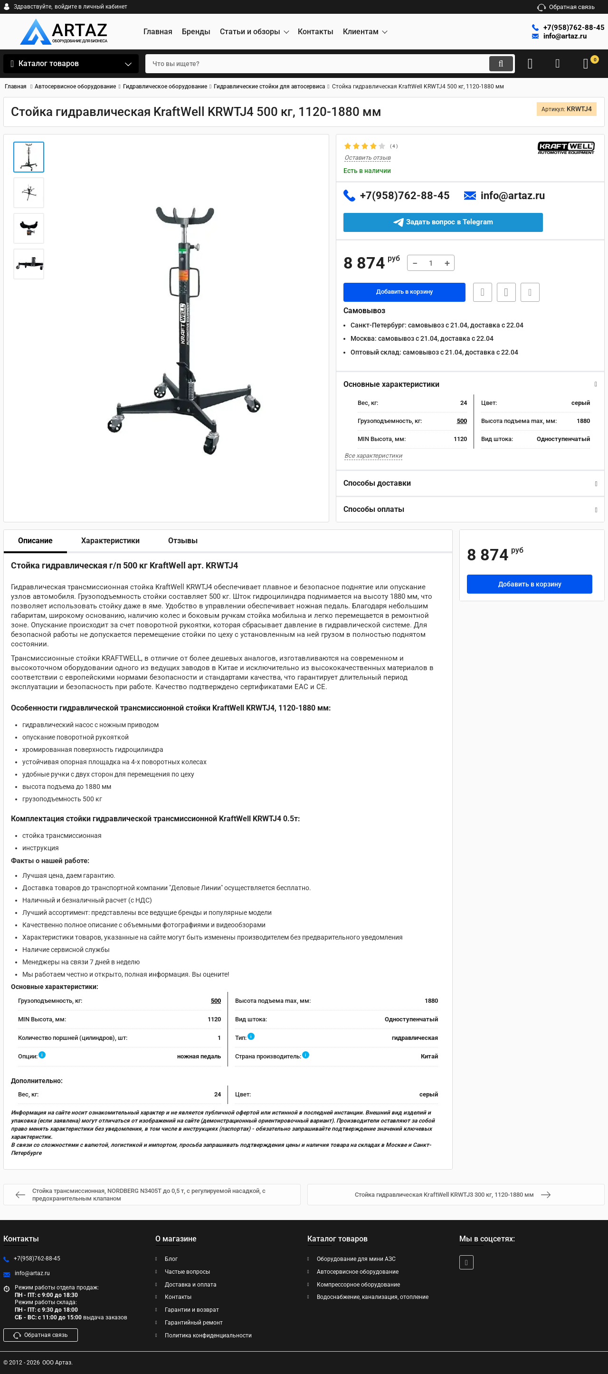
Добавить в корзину (404, 293)
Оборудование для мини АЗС (356, 1259)
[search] (321, 63)
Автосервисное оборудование (358, 1271)
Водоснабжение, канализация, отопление (372, 1297)
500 (462, 421)
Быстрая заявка (479, 292)
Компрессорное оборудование (358, 1284)
